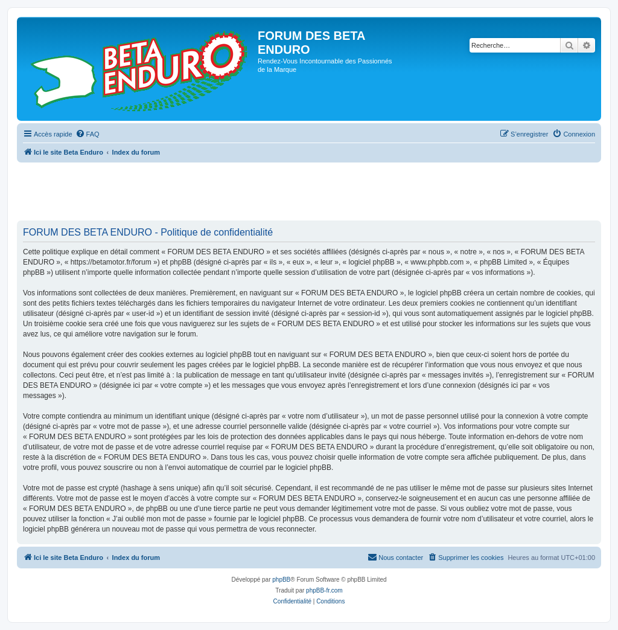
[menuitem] (87, 134)
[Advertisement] (236, 192)
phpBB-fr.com (324, 590)
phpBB (281, 579)
